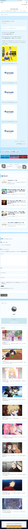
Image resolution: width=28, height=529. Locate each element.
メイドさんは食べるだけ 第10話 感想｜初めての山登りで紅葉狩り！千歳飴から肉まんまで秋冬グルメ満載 (14, 363)
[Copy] (23, 157)
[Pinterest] (23, 156)
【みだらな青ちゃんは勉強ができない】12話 (15, 222)
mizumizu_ (24, 143)
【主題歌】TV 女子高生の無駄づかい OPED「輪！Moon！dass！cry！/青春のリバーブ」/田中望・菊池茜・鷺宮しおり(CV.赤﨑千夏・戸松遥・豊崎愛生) (13, 42)
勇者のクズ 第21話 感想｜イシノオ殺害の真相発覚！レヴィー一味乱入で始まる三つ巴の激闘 (14, 419)
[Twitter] (5, 156)
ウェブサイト (2, 277)
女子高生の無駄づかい (22, 141)
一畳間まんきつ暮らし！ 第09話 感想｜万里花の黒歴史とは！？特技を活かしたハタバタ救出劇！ (14, 381)
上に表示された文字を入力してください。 (7, 288)
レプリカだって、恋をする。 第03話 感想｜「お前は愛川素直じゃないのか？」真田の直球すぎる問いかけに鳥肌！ (16, 213)
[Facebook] (14, 156)
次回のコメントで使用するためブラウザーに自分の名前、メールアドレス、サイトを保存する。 (14, 283)
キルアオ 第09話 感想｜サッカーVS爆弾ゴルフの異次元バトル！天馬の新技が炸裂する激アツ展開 (13, 493)
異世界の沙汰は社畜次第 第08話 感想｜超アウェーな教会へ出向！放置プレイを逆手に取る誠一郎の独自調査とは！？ (16, 191)
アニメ (7, 14)
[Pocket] (14, 157)
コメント (1, 253)
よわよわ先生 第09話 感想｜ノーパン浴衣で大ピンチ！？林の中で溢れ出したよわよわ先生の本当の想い (14, 512)
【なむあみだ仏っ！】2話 (12, 180)
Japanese (19, 0)
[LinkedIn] (5, 157)
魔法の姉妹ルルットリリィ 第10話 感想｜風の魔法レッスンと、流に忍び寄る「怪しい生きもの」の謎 (14, 344)
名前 (1, 267)
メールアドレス (3, 272)
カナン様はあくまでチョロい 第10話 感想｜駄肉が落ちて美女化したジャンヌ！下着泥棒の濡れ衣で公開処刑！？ (14, 437)
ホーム (3, 14)
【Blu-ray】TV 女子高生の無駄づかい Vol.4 (9, 121)
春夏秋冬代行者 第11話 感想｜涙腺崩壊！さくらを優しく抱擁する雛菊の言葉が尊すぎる (14, 456)
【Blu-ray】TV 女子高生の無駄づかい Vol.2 (9, 82)
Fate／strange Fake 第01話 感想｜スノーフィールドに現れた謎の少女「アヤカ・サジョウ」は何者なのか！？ (16, 202)
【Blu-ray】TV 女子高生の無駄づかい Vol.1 (9, 63)
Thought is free (19, 525)
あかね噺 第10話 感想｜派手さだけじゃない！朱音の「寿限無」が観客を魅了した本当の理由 (14, 475)
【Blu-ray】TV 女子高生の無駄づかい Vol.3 (9, 102)
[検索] (26, 2)
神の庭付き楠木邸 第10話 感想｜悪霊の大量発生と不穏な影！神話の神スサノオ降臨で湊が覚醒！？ (14, 400)
